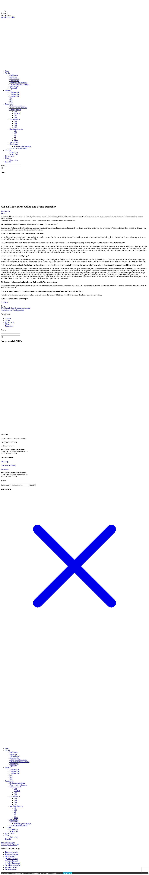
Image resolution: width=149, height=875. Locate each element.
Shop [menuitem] (7, 835)
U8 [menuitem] (15, 814)
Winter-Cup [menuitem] (13, 831)
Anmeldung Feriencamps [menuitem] (22, 823)
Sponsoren (13, 77)
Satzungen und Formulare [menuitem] (18, 760)
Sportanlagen (13, 86)
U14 (15, 123)
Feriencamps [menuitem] (13, 822)
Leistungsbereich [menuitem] (15, 787)
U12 (15, 127)
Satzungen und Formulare (18, 83)
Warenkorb (5, 17)
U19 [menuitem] (15, 789)
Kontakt (8, 162)
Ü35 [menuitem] (10, 775)
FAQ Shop (4, 462)
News (7, 71)
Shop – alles (13, 160)
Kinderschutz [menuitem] (14, 758)
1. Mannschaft (14, 92)
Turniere (8, 150)
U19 (15, 112)
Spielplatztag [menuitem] (14, 820)
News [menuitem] (7, 748)
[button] (9, 845)
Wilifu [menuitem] (16, 818)
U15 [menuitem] (15, 798)
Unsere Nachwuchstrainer (18, 108)
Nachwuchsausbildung (17, 106)
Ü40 (10, 100)
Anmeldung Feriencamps (22, 146)
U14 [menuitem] (15, 800)
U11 (15, 131)
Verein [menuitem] (7, 750)
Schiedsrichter (14, 79)
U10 (15, 133)
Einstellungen (67, 873)
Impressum (13, 88)
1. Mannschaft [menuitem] (14, 769)
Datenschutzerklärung (8, 465)
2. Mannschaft (14, 94)
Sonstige (8, 318)
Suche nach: (5, 485)
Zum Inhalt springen (8, 843)
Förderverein (9, 156)
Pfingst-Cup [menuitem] (13, 829)
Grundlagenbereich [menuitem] (16, 806)
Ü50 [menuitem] (10, 779)
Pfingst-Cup (13, 152)
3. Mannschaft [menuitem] (14, 773)
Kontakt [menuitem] (8, 839)
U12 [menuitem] (15, 804)
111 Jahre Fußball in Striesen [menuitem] (19, 762)
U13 (15, 125)
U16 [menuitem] (15, 794)
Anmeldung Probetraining (18, 148)
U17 (15, 115)
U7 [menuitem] (15, 816)
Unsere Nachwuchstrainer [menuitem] (18, 785)
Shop (7, 158)
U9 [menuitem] (15, 812)
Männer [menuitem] (8, 767)
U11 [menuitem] (15, 808)
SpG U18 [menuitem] (17, 791)
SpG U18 (17, 113)
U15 (15, 121)
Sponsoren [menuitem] (13, 754)
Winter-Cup (13, 154)
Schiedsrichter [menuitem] (14, 756)
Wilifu (16, 141)
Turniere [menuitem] (8, 827)
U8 (15, 137)
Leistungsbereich (15, 110)
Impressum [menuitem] (13, 766)
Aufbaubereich (14, 119)
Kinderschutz (14, 81)
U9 (15, 135)
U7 (15, 139)
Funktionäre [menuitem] (13, 752)
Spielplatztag (14, 142)
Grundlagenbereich (16, 129)
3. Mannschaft (14, 96)
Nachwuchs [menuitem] (9, 781)
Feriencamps (13, 144)
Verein (7, 73)
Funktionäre (13, 75)
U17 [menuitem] (15, 793)
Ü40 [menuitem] (10, 777)
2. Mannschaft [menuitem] (14, 771)
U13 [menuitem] (15, 802)
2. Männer (4, 302)
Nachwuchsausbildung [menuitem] (17, 783)
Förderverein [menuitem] (9, 833)
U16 (15, 117)
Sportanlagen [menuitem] (13, 764)
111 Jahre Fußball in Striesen (19, 85)
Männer (8, 90)
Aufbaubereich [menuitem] (14, 796)
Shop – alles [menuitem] (13, 837)
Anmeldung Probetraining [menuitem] (18, 825)
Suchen (32, 485)
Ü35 (10, 98)
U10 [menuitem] (15, 810)
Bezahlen (12, 17)
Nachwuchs (9, 104)
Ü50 (10, 102)
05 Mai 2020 (5, 211)
